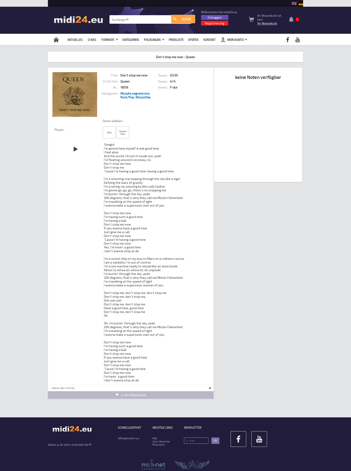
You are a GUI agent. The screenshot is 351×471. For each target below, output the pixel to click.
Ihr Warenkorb (267, 23)
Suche (182, 19)
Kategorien (130, 40)
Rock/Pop (127, 97)
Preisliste (176, 40)
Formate (109, 40)
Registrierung (214, 23)
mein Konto (234, 39)
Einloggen (215, 17)
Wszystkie (142, 97)
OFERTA (193, 40)
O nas (92, 40)
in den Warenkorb (131, 395)
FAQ (154, 438)
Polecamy (158, 444)
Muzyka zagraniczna (134, 93)
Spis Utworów (161, 441)
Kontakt (209, 40)
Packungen (154, 40)
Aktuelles (75, 40)
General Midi (122, 132)
